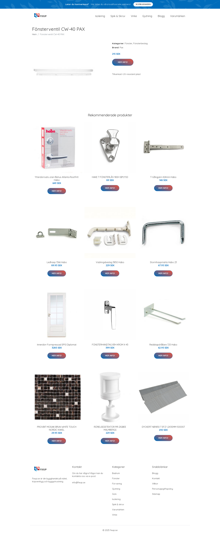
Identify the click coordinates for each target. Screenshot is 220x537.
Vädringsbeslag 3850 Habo (110, 264)
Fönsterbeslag (140, 45)
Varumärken (177, 17)
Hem (34, 36)
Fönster (128, 45)
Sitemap (156, 496)
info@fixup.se (78, 484)
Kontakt (156, 480)
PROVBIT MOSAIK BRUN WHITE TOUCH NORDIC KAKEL (56, 430)
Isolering (100, 17)
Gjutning (147, 17)
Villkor (155, 485)
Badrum (116, 475)
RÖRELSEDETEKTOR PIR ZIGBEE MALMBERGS (110, 430)
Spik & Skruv (118, 17)
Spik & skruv (118, 506)
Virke (134, 17)
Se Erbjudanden (143, 4)
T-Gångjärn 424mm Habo (163, 179)
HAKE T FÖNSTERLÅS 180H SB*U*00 (110, 179)
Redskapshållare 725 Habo (163, 346)
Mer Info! (123, 64)
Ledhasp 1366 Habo (57, 264)
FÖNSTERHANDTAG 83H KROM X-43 (110, 346)
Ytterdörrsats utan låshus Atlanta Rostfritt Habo (57, 180)
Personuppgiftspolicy (162, 490)
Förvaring (117, 485)
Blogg (161, 17)
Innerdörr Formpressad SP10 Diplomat (56, 346)
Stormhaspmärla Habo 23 (163, 264)
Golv (114, 496)
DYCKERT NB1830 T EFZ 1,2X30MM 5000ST (163, 428)
